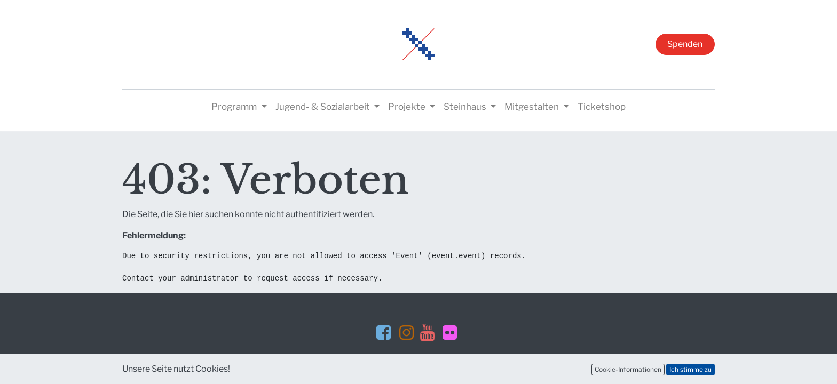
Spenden (684, 44)
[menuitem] (601, 107)
